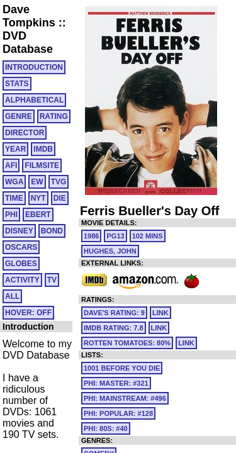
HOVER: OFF (28, 312)
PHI (11, 214)
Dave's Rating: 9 (114, 312)
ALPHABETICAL (34, 100)
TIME (14, 198)
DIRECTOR (24, 132)
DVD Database (28, 42)
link (160, 312)
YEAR (15, 149)
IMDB (43, 149)
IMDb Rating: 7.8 (113, 328)
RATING (54, 116)
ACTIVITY (22, 280)
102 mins (147, 236)
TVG (59, 181)
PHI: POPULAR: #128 (118, 413)
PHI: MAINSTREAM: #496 (125, 398)
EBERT (38, 214)
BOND (52, 230)
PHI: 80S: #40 (106, 428)
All (12, 296)
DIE (59, 198)
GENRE (18, 116)
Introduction (34, 67)
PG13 (115, 236)
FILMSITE (42, 165)
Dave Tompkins (29, 16)
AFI (11, 165)
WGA (14, 181)
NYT (38, 198)
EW (37, 181)
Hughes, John (110, 251)
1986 (91, 236)
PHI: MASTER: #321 (116, 383)
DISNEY (19, 230)
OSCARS (21, 247)
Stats (17, 83)
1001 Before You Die (122, 368)
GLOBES (21, 263)
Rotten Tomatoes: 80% (127, 343)
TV (52, 280)
